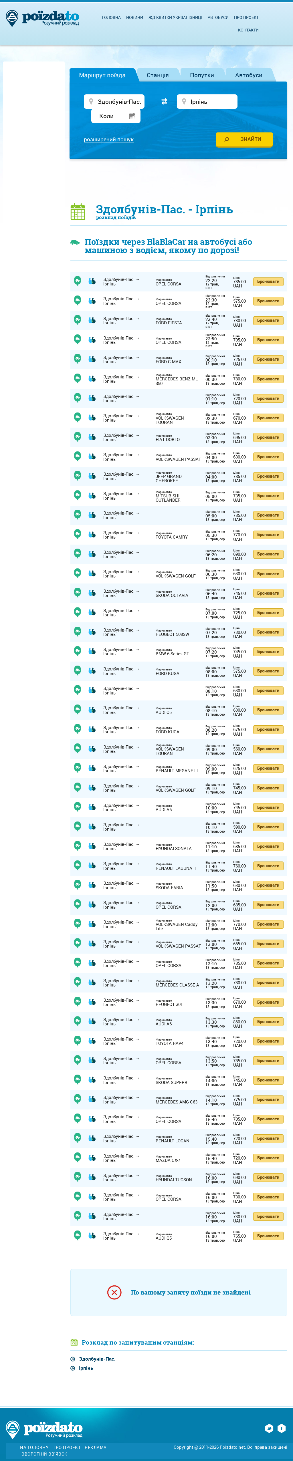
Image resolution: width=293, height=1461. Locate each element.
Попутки (202, 75)
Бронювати (268, 268)
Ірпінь (86, 1354)
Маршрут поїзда (102, 75)
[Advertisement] (179, 167)
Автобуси (248, 75)
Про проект (246, 17)
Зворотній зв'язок (44, 1441)
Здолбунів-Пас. (97, 1345)
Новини (134, 17)
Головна (111, 17)
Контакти (248, 30)
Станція (158, 75)
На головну (34, 1434)
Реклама (96, 1434)
